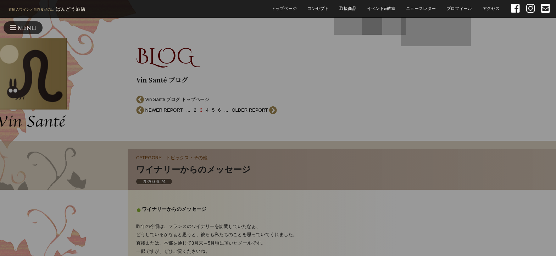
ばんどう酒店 (47, 9)
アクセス (491, 8)
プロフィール (459, 8)
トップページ (284, 8)
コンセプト (318, 8)
